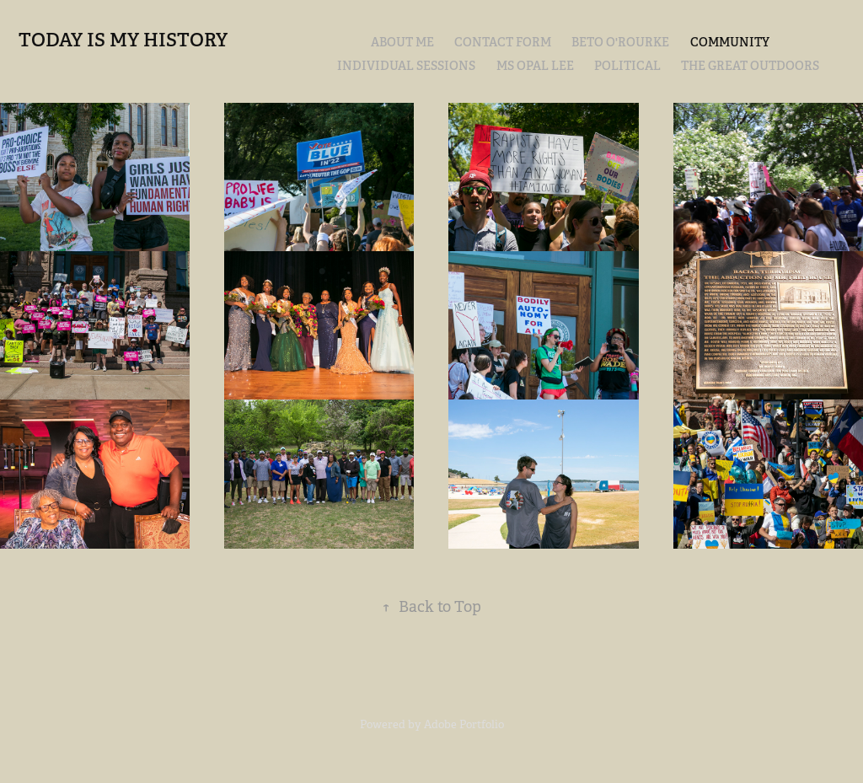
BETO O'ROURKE (620, 42)
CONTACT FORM (502, 42)
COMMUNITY (729, 42)
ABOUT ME (402, 42)
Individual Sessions (406, 65)
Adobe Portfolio (464, 724)
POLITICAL (627, 65)
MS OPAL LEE (535, 65)
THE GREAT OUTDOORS (750, 65)
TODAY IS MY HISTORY (123, 39)
